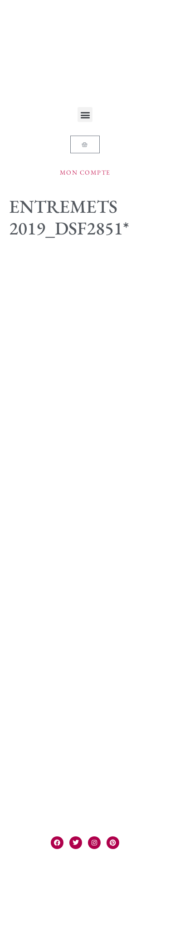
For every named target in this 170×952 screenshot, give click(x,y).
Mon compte (85, 172)
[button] (85, 114)
